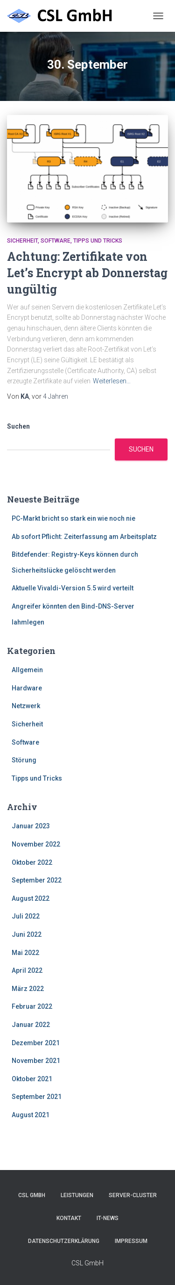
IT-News (108, 1218)
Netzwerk (26, 706)
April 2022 (27, 970)
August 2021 (30, 1115)
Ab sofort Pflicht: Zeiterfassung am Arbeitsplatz (84, 536)
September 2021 (37, 1096)
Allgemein (27, 670)
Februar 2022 (32, 1006)
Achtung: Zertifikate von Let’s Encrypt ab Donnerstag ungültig (87, 273)
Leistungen (77, 1195)
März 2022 (28, 988)
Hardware (27, 688)
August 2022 (30, 898)
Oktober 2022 (32, 862)
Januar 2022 (31, 1024)
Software (55, 240)
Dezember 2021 (36, 1043)
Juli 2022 (26, 916)
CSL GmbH (31, 1195)
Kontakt (68, 1218)
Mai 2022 (25, 952)
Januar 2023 (31, 826)
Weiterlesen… (112, 381)
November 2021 (36, 1060)
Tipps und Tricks (97, 240)
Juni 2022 (27, 934)
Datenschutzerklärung (63, 1241)
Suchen (18, 426)
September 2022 (37, 880)
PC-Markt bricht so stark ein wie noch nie (73, 518)
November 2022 (36, 844)
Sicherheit (22, 240)
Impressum (131, 1241)
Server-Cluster (133, 1195)
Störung (24, 760)
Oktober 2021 (32, 1079)
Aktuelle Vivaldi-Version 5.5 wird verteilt (72, 588)
